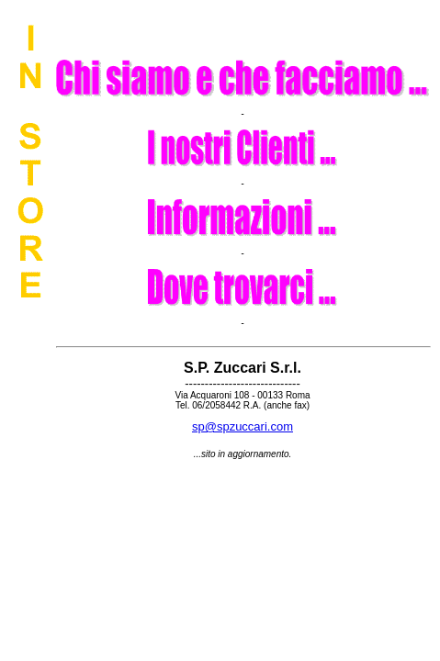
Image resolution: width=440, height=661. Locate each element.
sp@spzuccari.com (242, 426)
